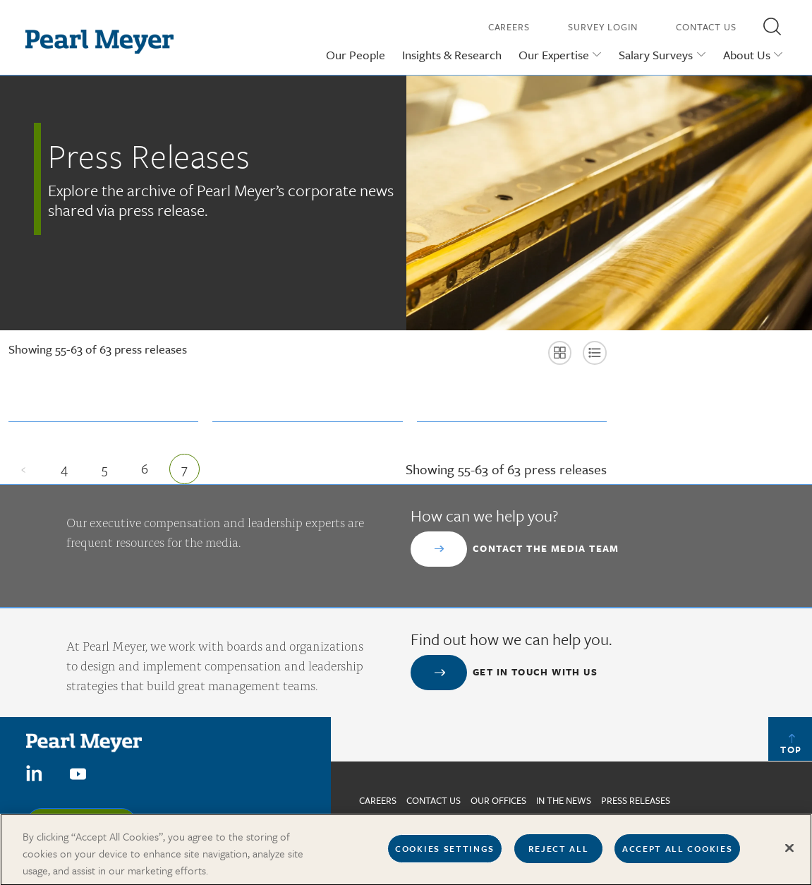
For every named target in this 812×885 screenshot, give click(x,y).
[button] (772, 26)
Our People (355, 55)
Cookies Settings (445, 854)
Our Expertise (554, 55)
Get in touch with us (535, 672)
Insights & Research (452, 55)
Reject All (558, 854)
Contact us (433, 800)
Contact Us (706, 27)
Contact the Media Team (546, 548)
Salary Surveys (656, 55)
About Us (746, 55)
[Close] (789, 853)
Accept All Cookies (677, 854)
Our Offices (498, 800)
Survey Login (603, 27)
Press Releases (635, 800)
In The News (563, 800)
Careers (509, 27)
